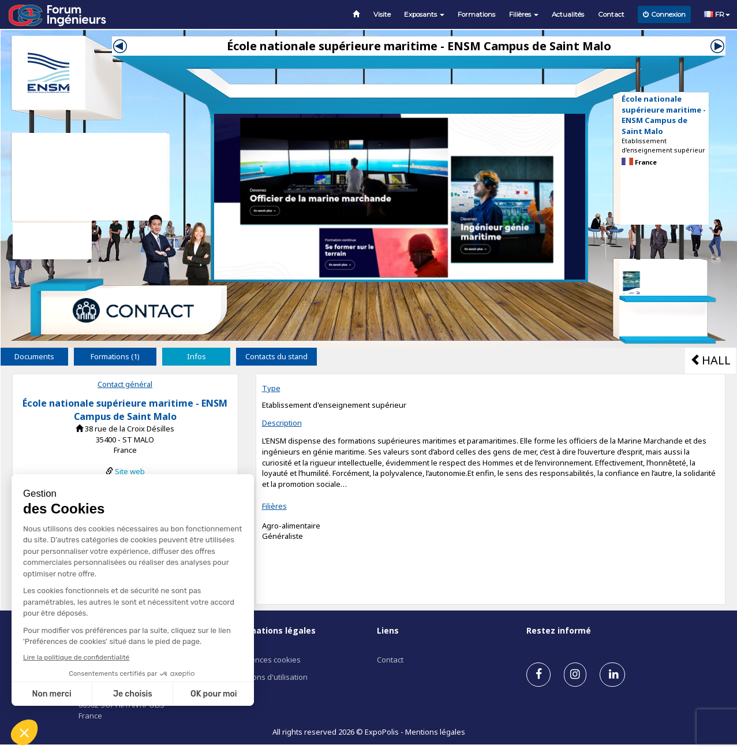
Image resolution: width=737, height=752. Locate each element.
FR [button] (717, 14)
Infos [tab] (196, 356)
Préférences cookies (264, 659)
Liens (388, 630)
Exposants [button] (424, 14)
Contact (611, 14)
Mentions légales (435, 732)
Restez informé (558, 630)
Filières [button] (523, 14)
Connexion (664, 14)
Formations (476, 14)
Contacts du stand (276, 356)
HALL (710, 360)
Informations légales (272, 630)
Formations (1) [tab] (115, 356)
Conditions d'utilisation (268, 677)
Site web (130, 471)
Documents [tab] (34, 356)
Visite (382, 14)
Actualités (568, 14)
